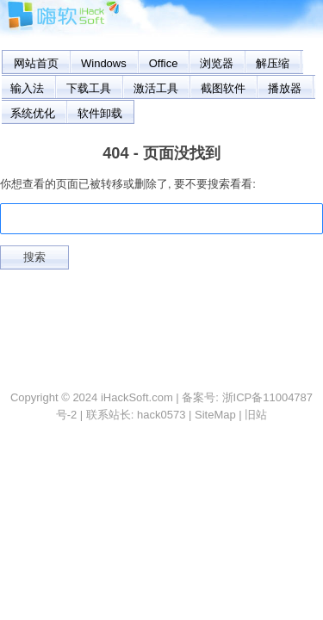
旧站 (256, 414)
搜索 (34, 257)
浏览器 (216, 63)
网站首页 (36, 63)
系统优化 (32, 113)
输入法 (27, 88)
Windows (104, 63)
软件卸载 (100, 113)
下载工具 (88, 88)
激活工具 (156, 88)
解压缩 (272, 63)
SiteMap (215, 414)
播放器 (284, 88)
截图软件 (223, 88)
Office (163, 63)
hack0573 (161, 414)
